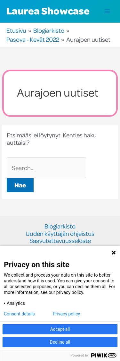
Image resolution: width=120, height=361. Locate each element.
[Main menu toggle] (107, 11)
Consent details (19, 313)
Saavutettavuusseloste (60, 241)
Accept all (60, 329)
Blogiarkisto (60, 226)
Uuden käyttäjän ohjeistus (60, 233)
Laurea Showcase (48, 11)
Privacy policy (66, 313)
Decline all (60, 342)
